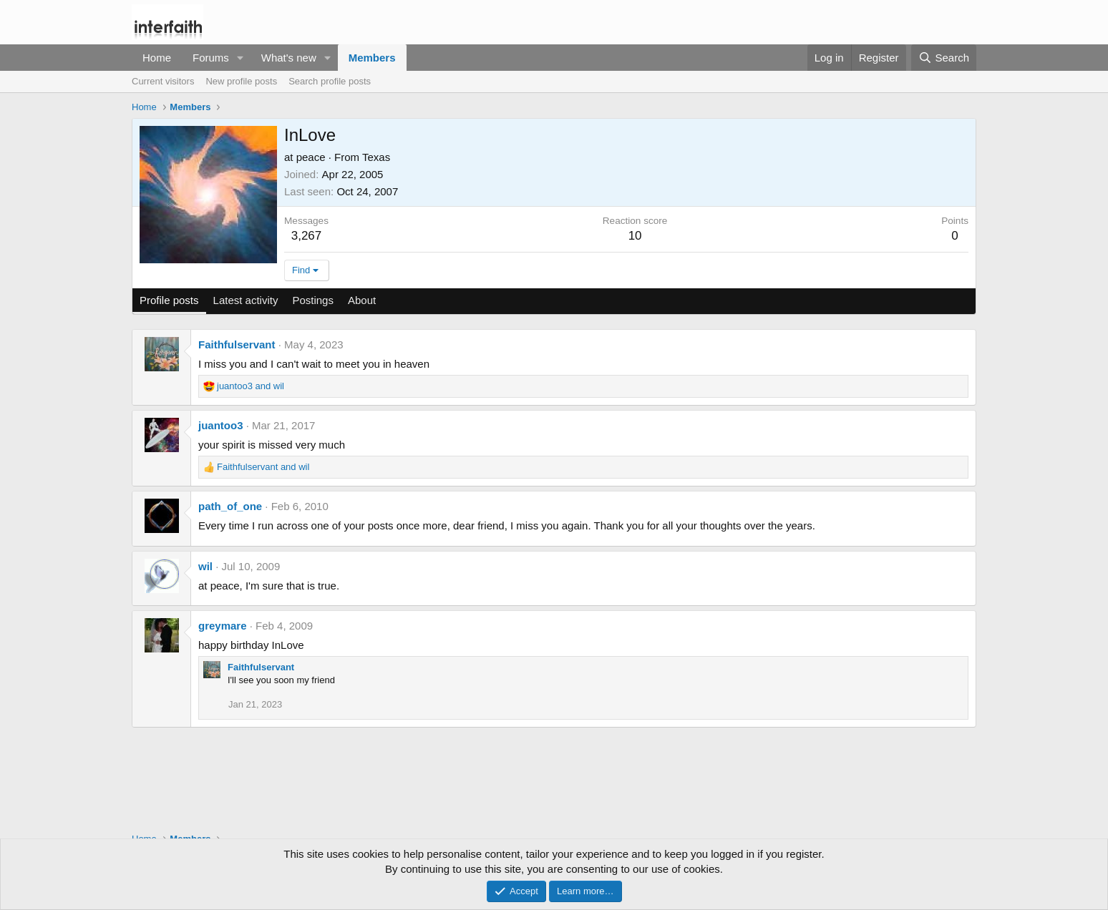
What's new (288, 58)
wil (205, 566)
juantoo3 (220, 425)
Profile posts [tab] (169, 300)
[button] (240, 57)
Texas (376, 157)
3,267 (306, 236)
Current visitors (163, 81)
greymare (222, 626)
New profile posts (241, 81)
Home (156, 58)
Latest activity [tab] (245, 300)
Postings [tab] (313, 300)
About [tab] (362, 300)
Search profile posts (329, 81)
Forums (211, 58)
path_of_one (230, 506)
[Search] (943, 57)
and (250, 386)
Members (372, 58)
